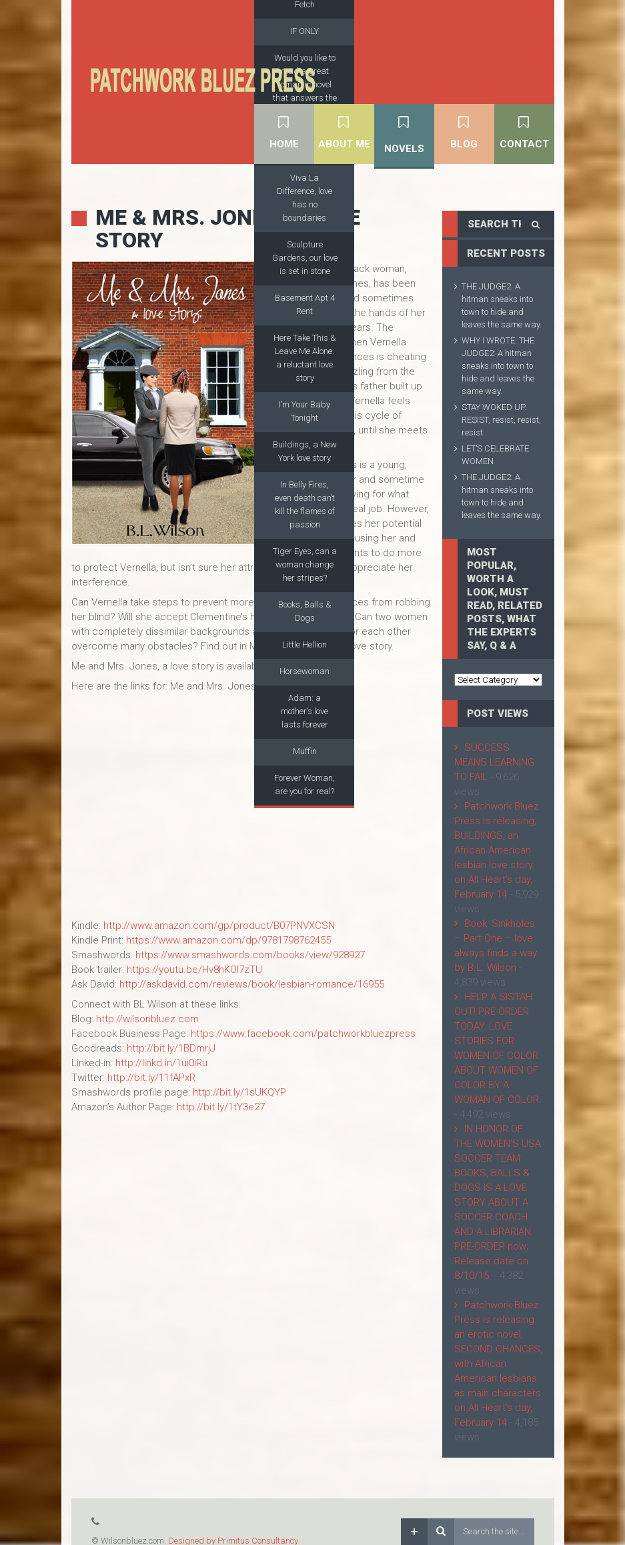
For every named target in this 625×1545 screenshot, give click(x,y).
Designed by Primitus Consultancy (233, 1537)
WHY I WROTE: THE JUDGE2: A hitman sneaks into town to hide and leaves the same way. (498, 358)
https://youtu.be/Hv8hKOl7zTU (194, 962)
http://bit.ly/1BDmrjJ (171, 1041)
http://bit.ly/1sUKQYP (239, 1085)
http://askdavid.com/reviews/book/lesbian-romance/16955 (251, 977)
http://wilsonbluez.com (147, 1012)
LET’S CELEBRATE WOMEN (495, 447)
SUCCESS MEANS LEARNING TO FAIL (494, 755)
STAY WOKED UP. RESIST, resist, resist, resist (501, 412)
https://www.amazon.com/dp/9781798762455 (228, 933)
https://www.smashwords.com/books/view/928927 (250, 948)
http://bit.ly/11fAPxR (151, 1070)
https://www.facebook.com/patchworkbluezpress (303, 1026)
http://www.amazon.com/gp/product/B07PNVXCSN (219, 918)
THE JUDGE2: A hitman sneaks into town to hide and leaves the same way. (502, 298)
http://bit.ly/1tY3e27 (221, 1100)
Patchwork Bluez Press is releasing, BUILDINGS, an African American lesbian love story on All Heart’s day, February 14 (496, 843)
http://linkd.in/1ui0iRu (161, 1056)
